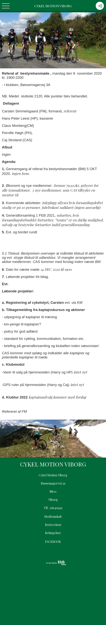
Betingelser (53, 533)
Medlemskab (53, 516)
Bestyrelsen (53, 525)
